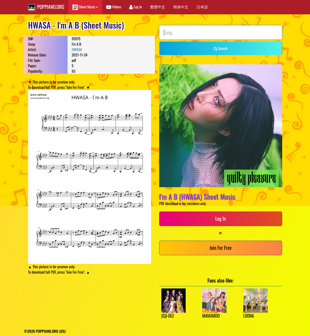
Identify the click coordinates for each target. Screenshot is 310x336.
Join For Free (220, 247)
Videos (113, 6)
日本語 (202, 6)
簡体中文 (180, 6)
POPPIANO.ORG (46, 7)
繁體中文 (157, 6)
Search (221, 48)
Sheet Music (85, 7)
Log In (135, 6)
